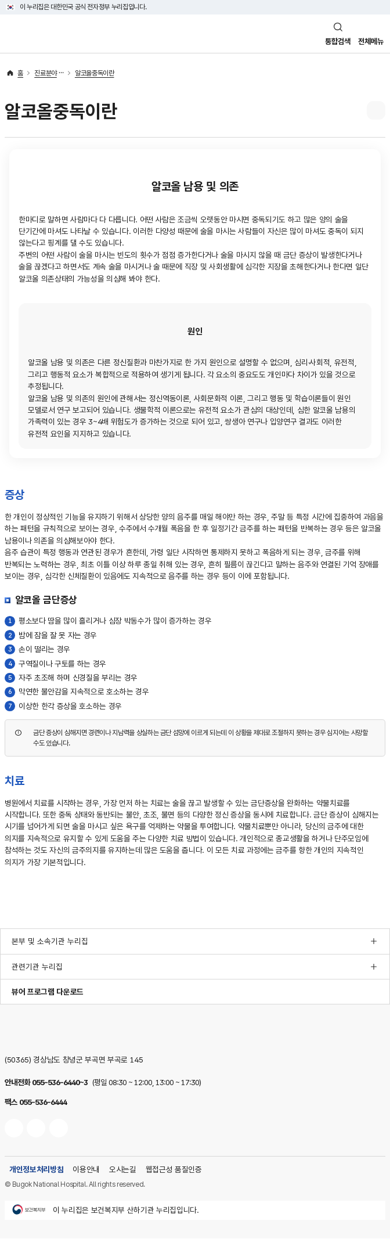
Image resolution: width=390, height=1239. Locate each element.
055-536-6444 (43, 1102)
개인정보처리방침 (36, 1170)
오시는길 (122, 1170)
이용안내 (86, 1170)
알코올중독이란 (94, 74)
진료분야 (45, 74)
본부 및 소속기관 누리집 (50, 942)
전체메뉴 (370, 41)
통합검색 (334, 41)
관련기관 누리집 (37, 968)
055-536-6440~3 (60, 1083)
